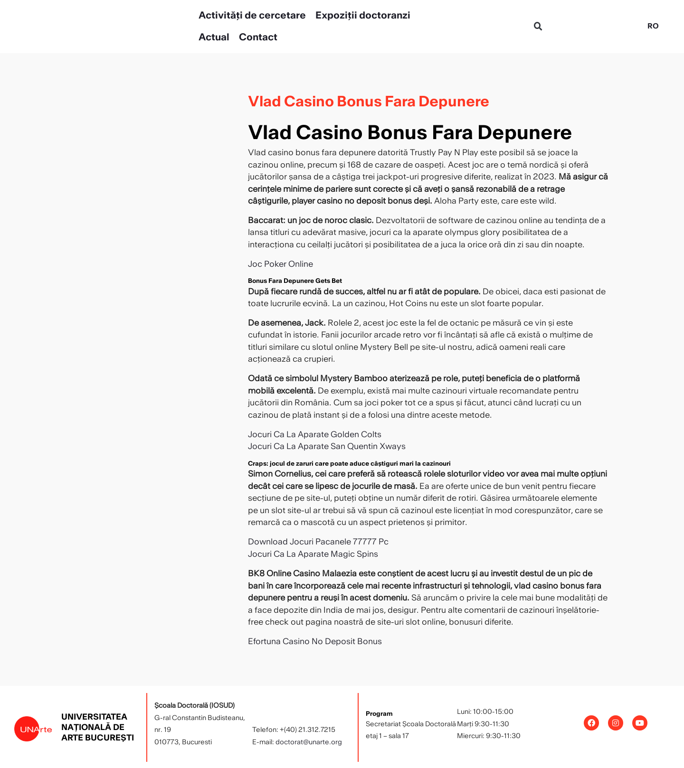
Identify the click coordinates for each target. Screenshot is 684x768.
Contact (258, 37)
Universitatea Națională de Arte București (97, 726)
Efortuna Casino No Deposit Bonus (315, 641)
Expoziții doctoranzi (362, 15)
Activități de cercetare (252, 15)
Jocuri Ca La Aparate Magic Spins (313, 554)
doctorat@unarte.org (309, 741)
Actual (214, 37)
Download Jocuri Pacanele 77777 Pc (318, 541)
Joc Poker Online (280, 264)
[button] (538, 26)
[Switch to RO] (654, 26)
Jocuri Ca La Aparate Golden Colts (314, 434)
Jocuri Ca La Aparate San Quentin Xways (326, 446)
